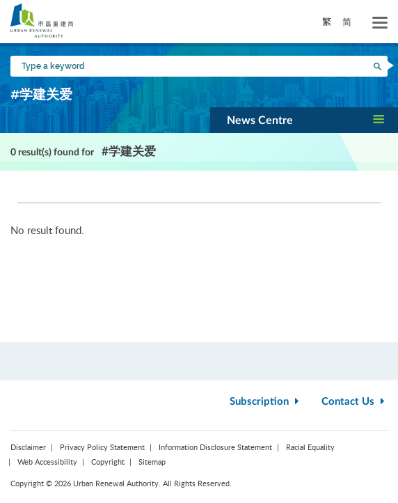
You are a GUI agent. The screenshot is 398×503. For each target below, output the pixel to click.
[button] (304, 119)
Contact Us (354, 401)
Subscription (266, 401)
